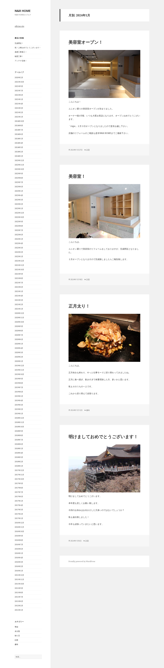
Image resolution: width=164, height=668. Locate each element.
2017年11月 (19, 474)
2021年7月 (19, 282)
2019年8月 (19, 383)
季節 (16, 627)
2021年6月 (19, 287)
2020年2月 (19, 357)
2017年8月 (19, 488)
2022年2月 (19, 252)
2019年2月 (19, 409)
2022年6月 (19, 234)
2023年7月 (19, 182)
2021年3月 (19, 300)
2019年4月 (19, 400)
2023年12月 (19, 160)
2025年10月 (19, 82)
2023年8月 (19, 178)
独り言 (17, 635)
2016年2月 (19, 566)
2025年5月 (19, 99)
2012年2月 (19, 605)
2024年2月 (19, 151)
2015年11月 (19, 579)
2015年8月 (19, 592)
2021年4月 (19, 296)
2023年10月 (19, 169)
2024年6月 (19, 134)
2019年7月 (19, 387)
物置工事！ (19, 56)
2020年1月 (19, 361)
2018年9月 (19, 431)
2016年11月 (19, 527)
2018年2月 (19, 461)
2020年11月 (19, 317)
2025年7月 (19, 90)
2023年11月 (19, 165)
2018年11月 (19, 422)
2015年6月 (19, 601)
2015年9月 (19, 588)
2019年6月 (19, 392)
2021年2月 (19, 304)
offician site (19, 26)
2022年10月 (19, 217)
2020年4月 (19, 348)
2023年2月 (19, 204)
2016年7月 (19, 544)
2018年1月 (19, 466)
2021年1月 (19, 309)
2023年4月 (19, 195)
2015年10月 (19, 584)
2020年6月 (19, 339)
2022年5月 (19, 239)
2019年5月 (19, 396)
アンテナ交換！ (21, 60)
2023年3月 (19, 199)
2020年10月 (19, 322)
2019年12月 (19, 365)
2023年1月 (19, 208)
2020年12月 (19, 313)
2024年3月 (19, 147)
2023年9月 (19, 173)
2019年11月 (19, 370)
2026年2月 (19, 77)
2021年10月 (19, 269)
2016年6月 (19, 549)
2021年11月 (19, 265)
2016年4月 (19, 557)
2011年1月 (19, 610)
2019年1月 (19, 413)
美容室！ (77, 176)
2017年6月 (19, 496)
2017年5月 (19, 501)
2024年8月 (19, 125)
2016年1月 (19, 570)
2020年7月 (19, 335)
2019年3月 (19, 405)
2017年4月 (19, 505)
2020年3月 (19, 352)
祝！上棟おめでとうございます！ (28, 47)
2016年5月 (19, 553)
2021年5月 (19, 291)
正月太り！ (79, 306)
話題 (16, 640)
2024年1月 (19, 156)
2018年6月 (19, 444)
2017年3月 (19, 509)
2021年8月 (19, 278)
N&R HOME (23, 11)
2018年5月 (19, 448)
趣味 (16, 644)
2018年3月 (19, 457)
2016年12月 (19, 522)
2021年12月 (19, 261)
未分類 (17, 631)
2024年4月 (19, 143)
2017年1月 (19, 518)
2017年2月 (19, 514)
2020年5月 (19, 344)
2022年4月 (19, 243)
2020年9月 (19, 326)
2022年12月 (19, 213)
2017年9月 (19, 483)
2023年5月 (19, 191)
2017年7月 (19, 492)
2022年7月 (19, 230)
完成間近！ (19, 43)
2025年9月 (19, 86)
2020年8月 (19, 330)
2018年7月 (19, 440)
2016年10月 (19, 531)
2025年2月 (19, 112)
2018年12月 (19, 418)
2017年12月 (19, 470)
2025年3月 (19, 108)
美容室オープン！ (86, 42)
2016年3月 (19, 562)
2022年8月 (19, 226)
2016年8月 (19, 540)
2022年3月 (19, 247)
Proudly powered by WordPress (82, 561)
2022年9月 (19, 221)
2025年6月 (19, 95)
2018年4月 (19, 453)
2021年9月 (19, 274)
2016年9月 (19, 536)
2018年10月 (19, 426)
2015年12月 (19, 575)
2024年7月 (19, 130)
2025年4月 (19, 103)
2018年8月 (19, 435)
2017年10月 (19, 479)
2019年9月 (19, 378)
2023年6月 (19, 186)
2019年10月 (19, 374)
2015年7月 (19, 597)
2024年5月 (19, 138)
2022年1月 (19, 256)
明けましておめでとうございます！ (103, 436)
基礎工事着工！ (21, 52)
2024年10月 (19, 121)
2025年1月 (19, 117)
